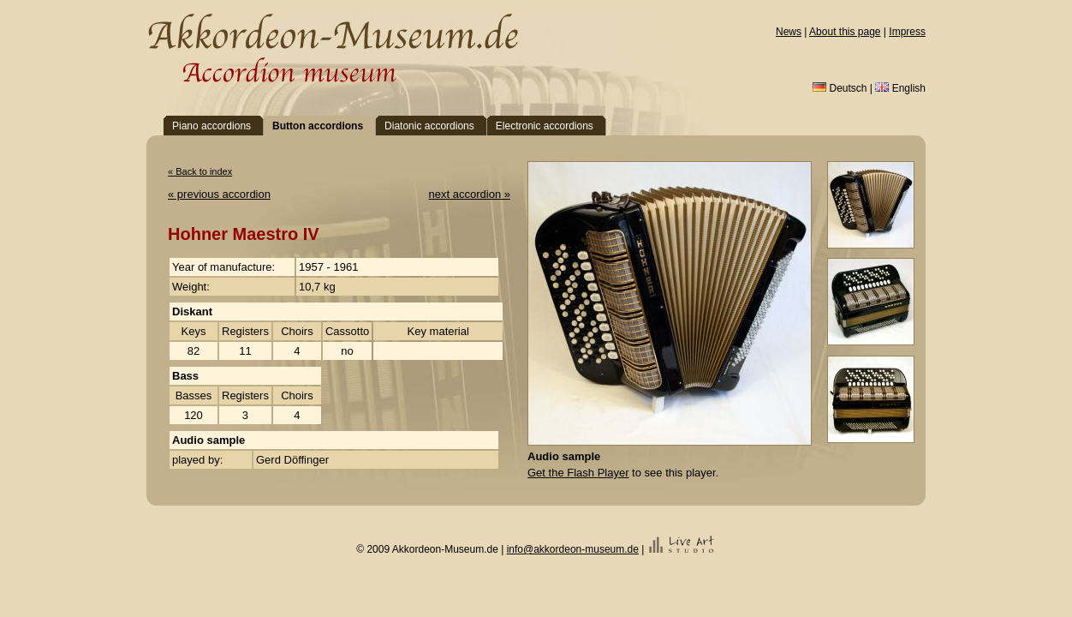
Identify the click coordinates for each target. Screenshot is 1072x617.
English (900, 88)
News (788, 32)
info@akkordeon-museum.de (573, 549)
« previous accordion (219, 194)
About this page (844, 32)
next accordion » (469, 194)
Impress (907, 32)
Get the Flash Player (578, 472)
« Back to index (200, 171)
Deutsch (840, 88)
